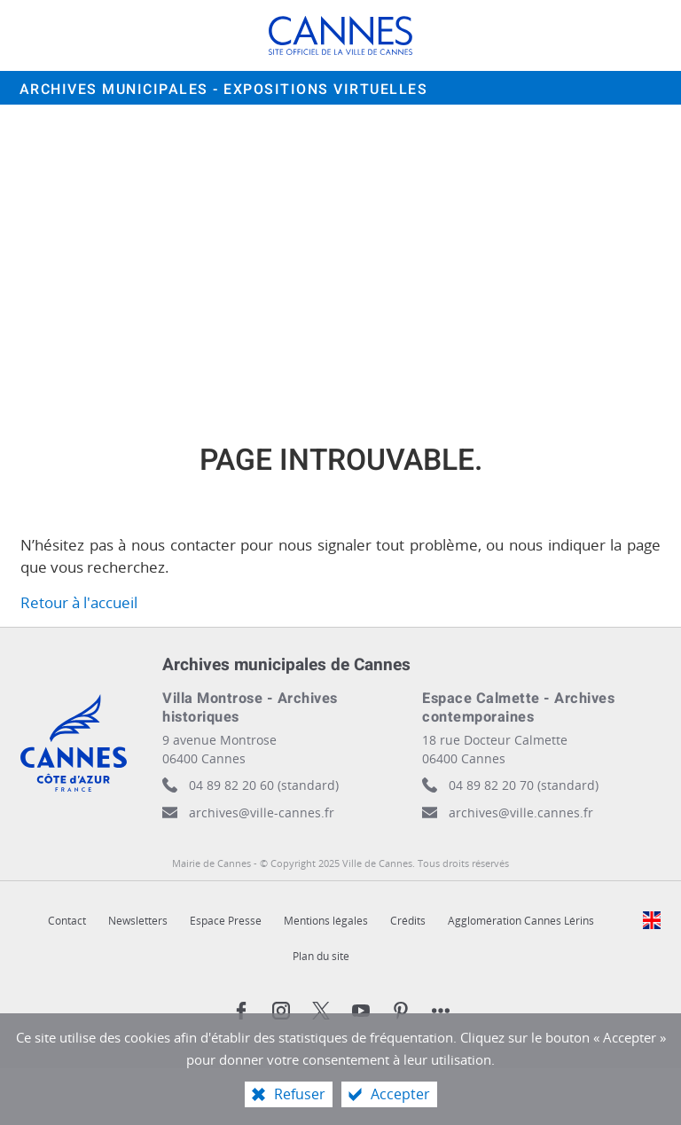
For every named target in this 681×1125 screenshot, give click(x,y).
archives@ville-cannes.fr (261, 812)
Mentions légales (326, 920)
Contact (67, 920)
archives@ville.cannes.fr (521, 812)
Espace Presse (226, 920)
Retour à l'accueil (78, 602)
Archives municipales (224, 89)
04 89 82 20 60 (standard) (264, 785)
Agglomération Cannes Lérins (521, 920)
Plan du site (321, 956)
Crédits (408, 920)
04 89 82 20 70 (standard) (524, 785)
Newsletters (138, 920)
